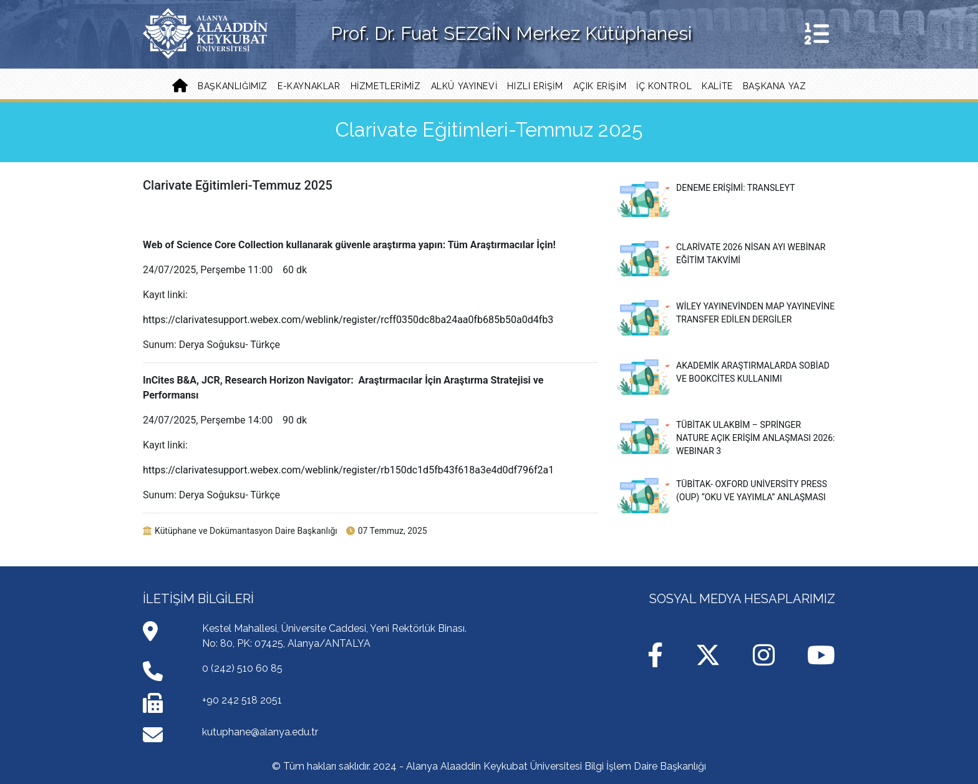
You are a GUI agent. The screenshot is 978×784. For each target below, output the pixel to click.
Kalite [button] (717, 86)
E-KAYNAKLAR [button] (309, 86)
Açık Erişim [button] (600, 86)
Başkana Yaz (774, 86)
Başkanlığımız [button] (233, 86)
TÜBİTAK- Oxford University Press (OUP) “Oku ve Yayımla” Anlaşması (722, 491)
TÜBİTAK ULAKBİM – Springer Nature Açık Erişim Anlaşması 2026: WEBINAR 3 (726, 437)
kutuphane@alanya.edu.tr (260, 732)
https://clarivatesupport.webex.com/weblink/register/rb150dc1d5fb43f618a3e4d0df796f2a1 (348, 470)
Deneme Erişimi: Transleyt (706, 188)
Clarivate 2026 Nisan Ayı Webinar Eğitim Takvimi (721, 254)
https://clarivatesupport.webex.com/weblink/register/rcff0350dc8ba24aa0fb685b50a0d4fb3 (348, 320)
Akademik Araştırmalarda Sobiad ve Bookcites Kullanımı (723, 372)
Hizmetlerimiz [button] (386, 86)
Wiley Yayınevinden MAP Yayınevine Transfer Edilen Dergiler (726, 313)
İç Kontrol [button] (664, 86)
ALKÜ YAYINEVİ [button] (464, 86)
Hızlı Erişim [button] (535, 86)
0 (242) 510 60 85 (242, 668)
